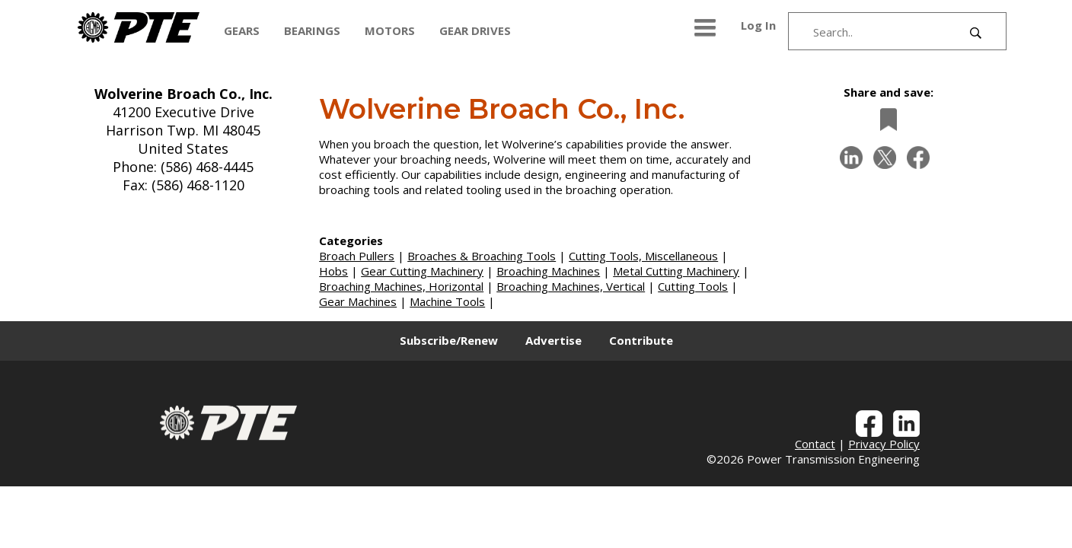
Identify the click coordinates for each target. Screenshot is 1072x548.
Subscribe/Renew (449, 340)
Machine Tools (447, 301)
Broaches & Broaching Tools (481, 255)
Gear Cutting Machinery (422, 271)
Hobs (333, 271)
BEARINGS (312, 30)
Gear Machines (358, 301)
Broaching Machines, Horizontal (401, 286)
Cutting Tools (693, 286)
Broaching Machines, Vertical (570, 286)
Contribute (641, 340)
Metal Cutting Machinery (676, 271)
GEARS (242, 30)
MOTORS (390, 30)
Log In (758, 25)
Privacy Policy (884, 443)
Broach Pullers (356, 255)
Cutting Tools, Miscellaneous (643, 255)
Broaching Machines (548, 271)
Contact (815, 443)
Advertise (553, 340)
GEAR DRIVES (475, 30)
